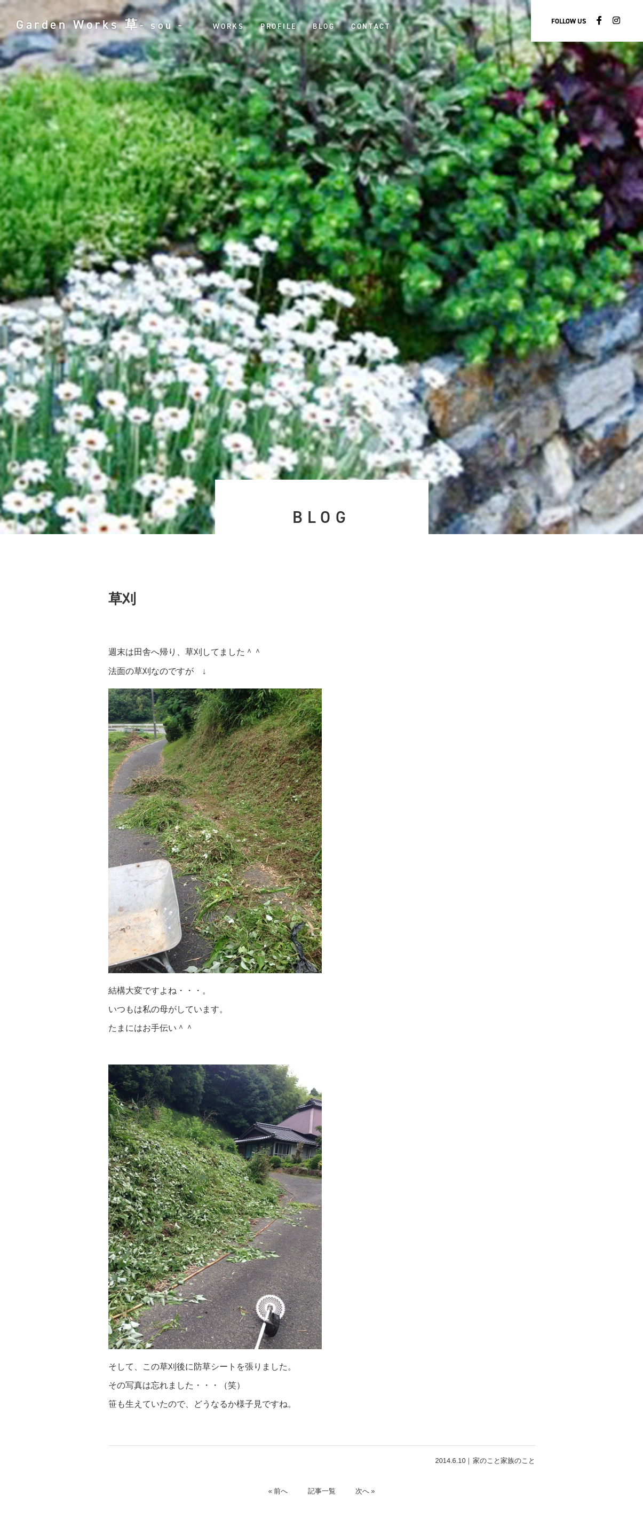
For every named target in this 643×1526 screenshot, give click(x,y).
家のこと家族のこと (504, 1461)
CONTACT (378, 26)
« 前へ (277, 1491)
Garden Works (104, 24)
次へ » (367, 1491)
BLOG (331, 26)
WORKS (236, 26)
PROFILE (286, 26)
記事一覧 (322, 1491)
